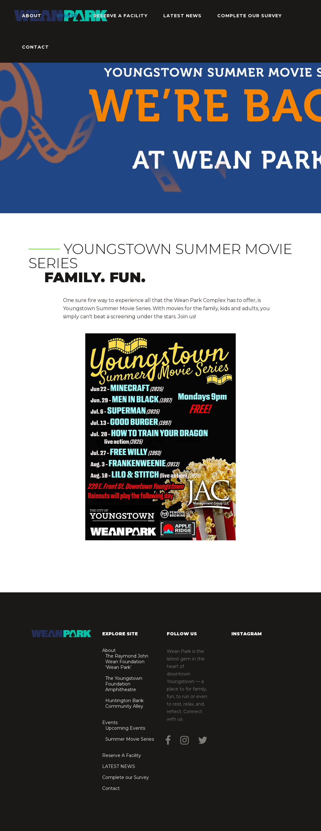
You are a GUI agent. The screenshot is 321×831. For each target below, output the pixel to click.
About (109, 650)
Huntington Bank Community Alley (124, 703)
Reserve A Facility (121, 755)
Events (110, 722)
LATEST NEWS (118, 766)
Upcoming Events (125, 728)
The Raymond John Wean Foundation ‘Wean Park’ (126, 661)
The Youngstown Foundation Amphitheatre (123, 683)
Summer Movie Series (129, 739)
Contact (111, 788)
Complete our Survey (125, 777)
